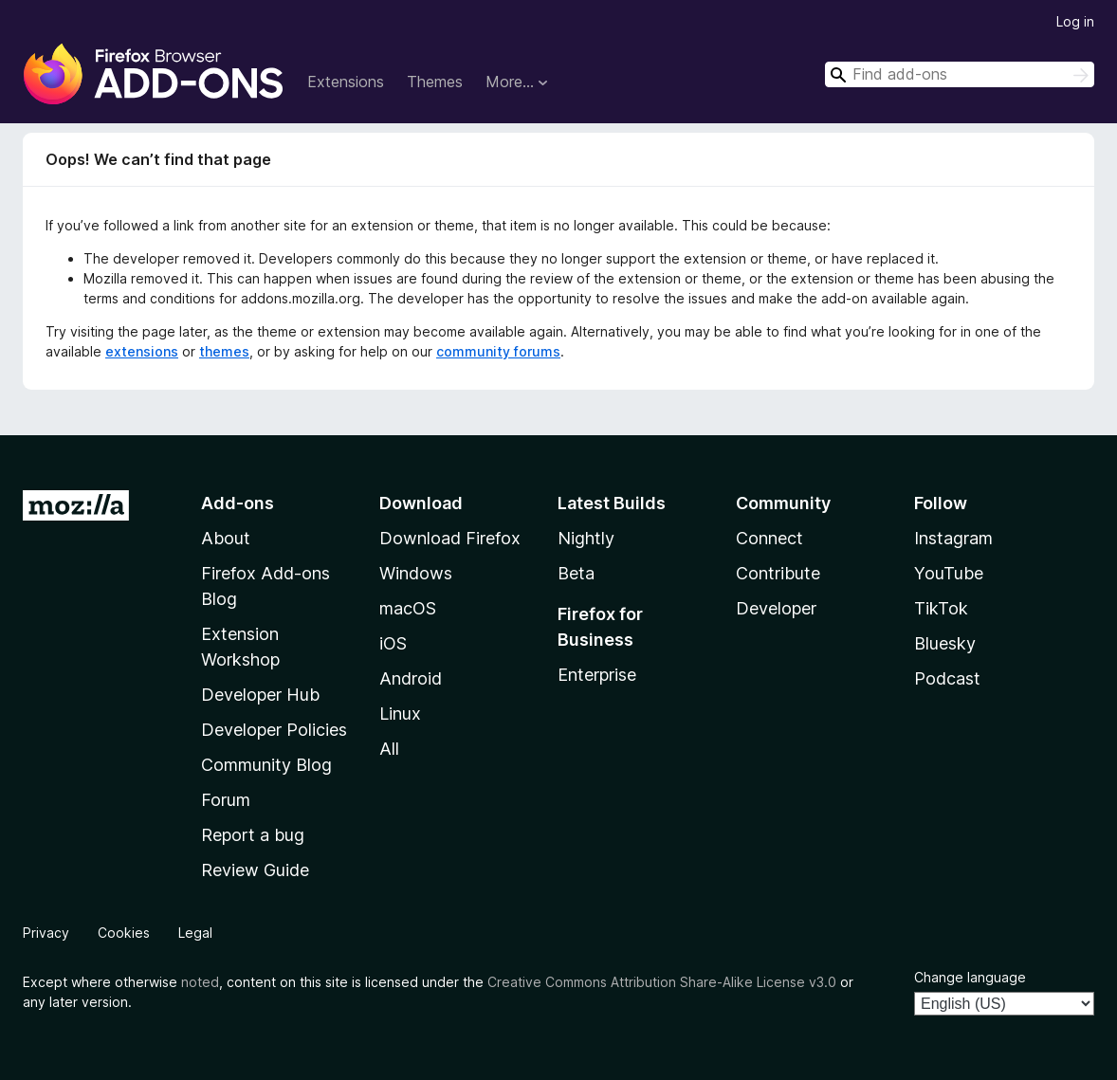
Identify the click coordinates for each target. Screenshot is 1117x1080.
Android (410, 678)
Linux (400, 713)
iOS (393, 643)
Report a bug (252, 835)
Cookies (124, 932)
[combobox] (959, 74)
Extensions (345, 81)
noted (200, 982)
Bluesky (945, 643)
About (225, 538)
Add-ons (237, 503)
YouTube (948, 573)
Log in (1075, 21)
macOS (407, 608)
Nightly (586, 538)
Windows (415, 573)
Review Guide (255, 870)
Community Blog (266, 765)
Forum (225, 800)
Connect (769, 538)
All (389, 749)
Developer (776, 608)
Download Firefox (450, 538)
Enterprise (597, 675)
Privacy (46, 932)
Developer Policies (274, 730)
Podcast (947, 678)
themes (224, 351)
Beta (576, 573)
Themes (435, 81)
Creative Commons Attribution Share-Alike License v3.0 (661, 982)
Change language (970, 977)
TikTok (941, 608)
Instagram (953, 538)
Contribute (778, 573)
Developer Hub (260, 695)
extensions (141, 351)
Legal (195, 932)
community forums (498, 351)
